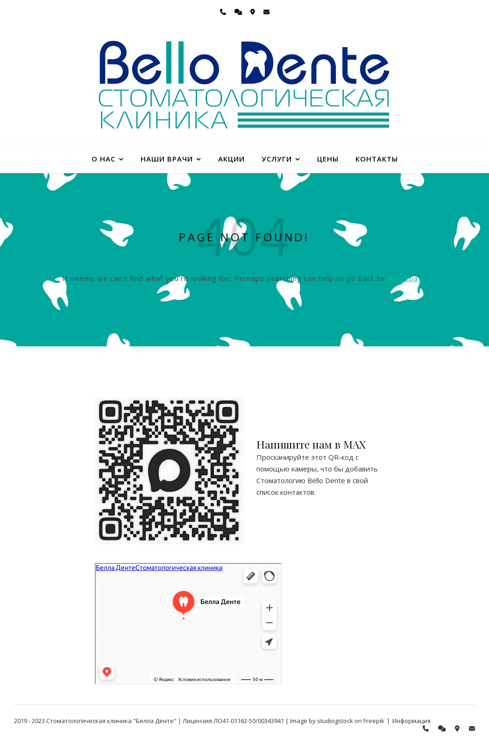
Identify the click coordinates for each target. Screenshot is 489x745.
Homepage (407, 278)
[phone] (223, 11)
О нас (103, 158)
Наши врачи (167, 158)
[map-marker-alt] (253, 11)
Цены (328, 158)
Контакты (376, 158)
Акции (231, 158)
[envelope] (266, 11)
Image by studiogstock (321, 721)
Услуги (277, 158)
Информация (411, 721)
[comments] (238, 11)
